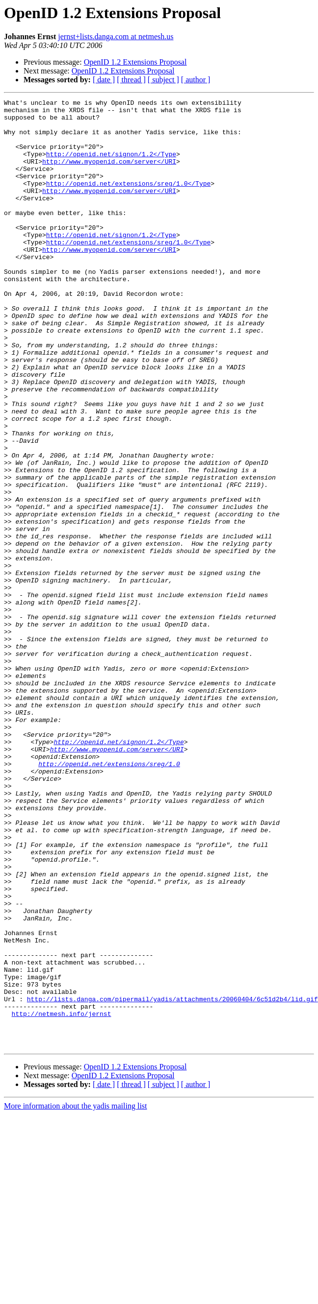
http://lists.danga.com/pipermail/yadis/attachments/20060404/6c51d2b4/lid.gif (172, 1179)
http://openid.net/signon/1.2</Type (111, 165)
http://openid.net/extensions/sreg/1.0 (109, 897)
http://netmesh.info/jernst (61, 1197)
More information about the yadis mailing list (75, 1295)
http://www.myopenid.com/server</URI (109, 174)
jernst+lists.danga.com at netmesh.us (115, 36)
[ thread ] (131, 79)
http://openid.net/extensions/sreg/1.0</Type (128, 200)
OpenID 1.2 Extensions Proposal (135, 62)
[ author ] (196, 79)
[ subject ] (163, 79)
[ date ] (104, 79)
